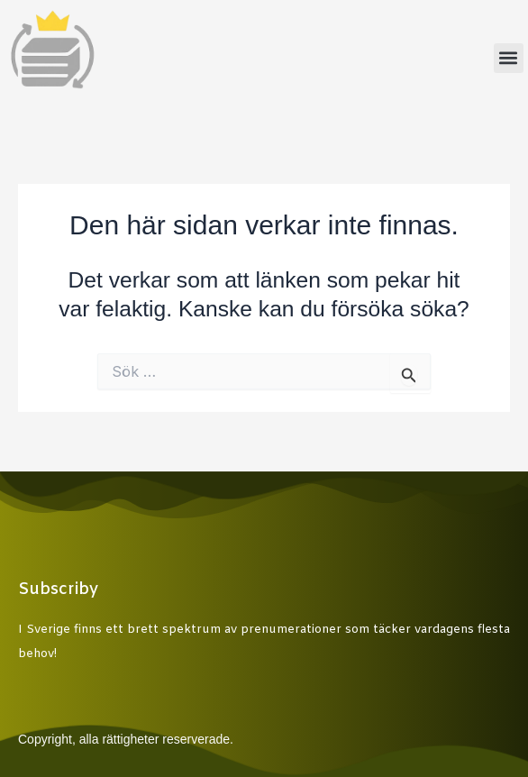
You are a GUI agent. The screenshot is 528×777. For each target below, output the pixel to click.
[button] (508, 58)
